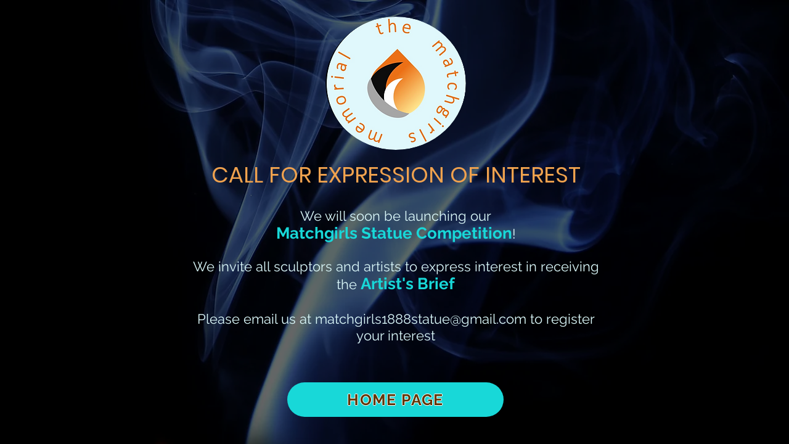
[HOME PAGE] (395, 399)
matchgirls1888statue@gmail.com (420, 319)
